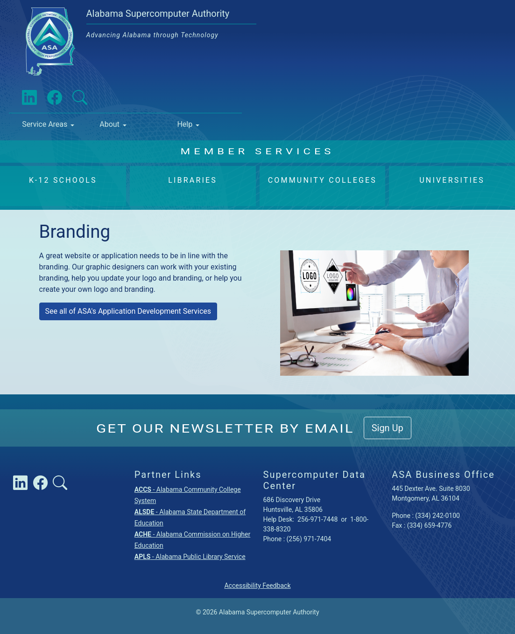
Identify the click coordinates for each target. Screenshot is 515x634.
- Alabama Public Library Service (190, 556)
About (109, 124)
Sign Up (387, 428)
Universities (452, 180)
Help (184, 124)
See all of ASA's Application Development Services (128, 311)
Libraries (192, 180)
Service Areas (44, 124)
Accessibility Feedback (257, 585)
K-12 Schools (63, 180)
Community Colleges (322, 180)
